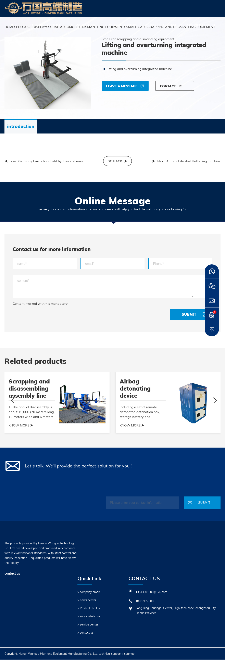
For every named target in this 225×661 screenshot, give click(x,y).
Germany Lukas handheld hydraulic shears (50, 162)
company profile (45, 25)
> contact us (85, 634)
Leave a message (125, 86)
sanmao (129, 655)
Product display (120, 25)
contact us (20, 42)
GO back (117, 162)
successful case (161, 25)
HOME (15, 25)
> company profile (89, 593)
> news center (86, 601)
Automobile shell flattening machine (193, 162)
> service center (87, 626)
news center (83, 25)
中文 (51, 51)
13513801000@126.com (151, 593)
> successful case (88, 618)
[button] (41, 107)
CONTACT (171, 86)
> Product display (88, 609)
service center (201, 25)
